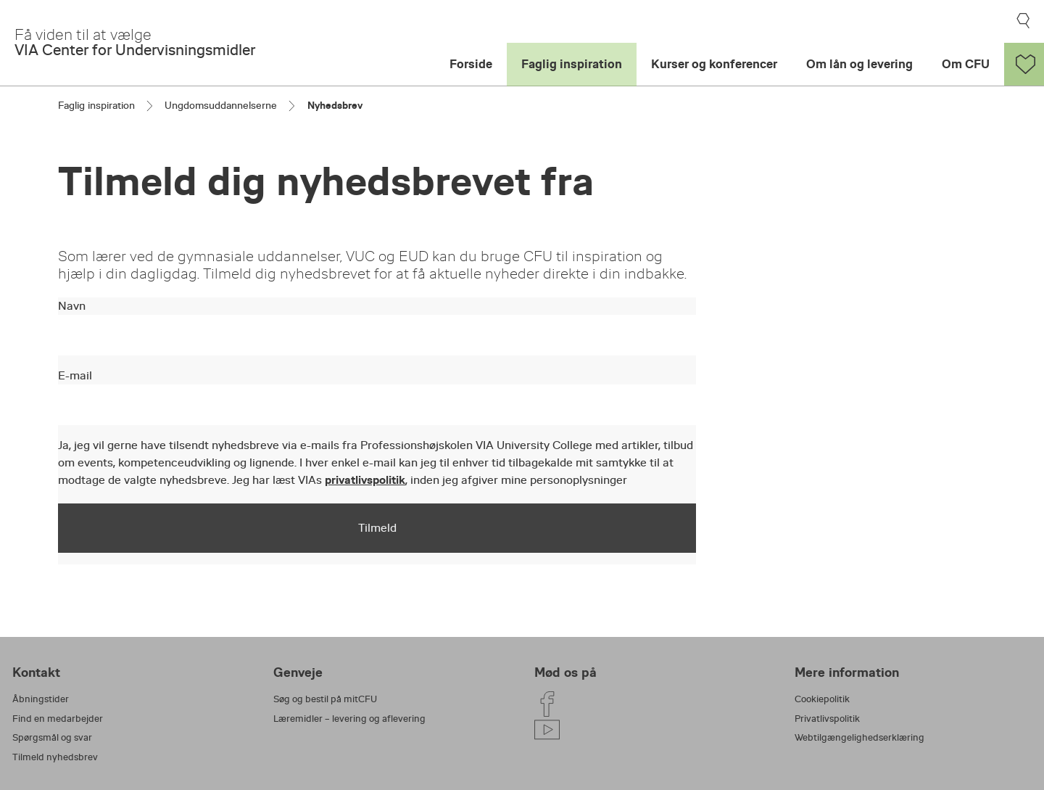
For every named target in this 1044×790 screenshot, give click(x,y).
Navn (72, 306)
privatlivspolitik (365, 480)
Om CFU (966, 64)
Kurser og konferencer (714, 64)
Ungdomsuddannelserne (221, 105)
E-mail (75, 375)
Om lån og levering (859, 64)
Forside (471, 64)
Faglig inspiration (571, 64)
